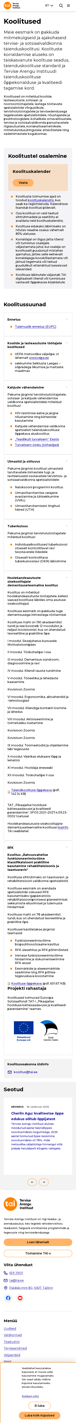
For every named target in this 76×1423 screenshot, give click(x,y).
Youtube (20, 1298)
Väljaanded (12, 1355)
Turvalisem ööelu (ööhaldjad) (37, 445)
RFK (10, 848)
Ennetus (13, 319)
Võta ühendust (18, 1265)
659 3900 (16, 1273)
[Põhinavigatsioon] (68, 5)
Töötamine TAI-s (38, 1253)
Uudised (10, 1328)
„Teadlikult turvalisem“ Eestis (37, 439)
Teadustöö (12, 1342)
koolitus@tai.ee (25, 1072)
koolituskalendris (41, 200)
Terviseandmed (15, 1348)
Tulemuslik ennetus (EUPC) (35, 326)
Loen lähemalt (38, 1242)
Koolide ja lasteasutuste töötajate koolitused (34, 345)
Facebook (8, 1298)
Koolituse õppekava (26, 983)
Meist (8, 1361)
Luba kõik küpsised (39, 1415)
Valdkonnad (13, 1335)
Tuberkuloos (17, 526)
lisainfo (63, 827)
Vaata (23, 182)
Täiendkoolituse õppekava (32, 790)
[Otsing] (61, 5)
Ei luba (40, 1406)
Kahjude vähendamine (25, 387)
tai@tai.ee (16, 1280)
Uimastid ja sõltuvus (23, 461)
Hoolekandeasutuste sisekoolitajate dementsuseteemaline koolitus (32, 581)
